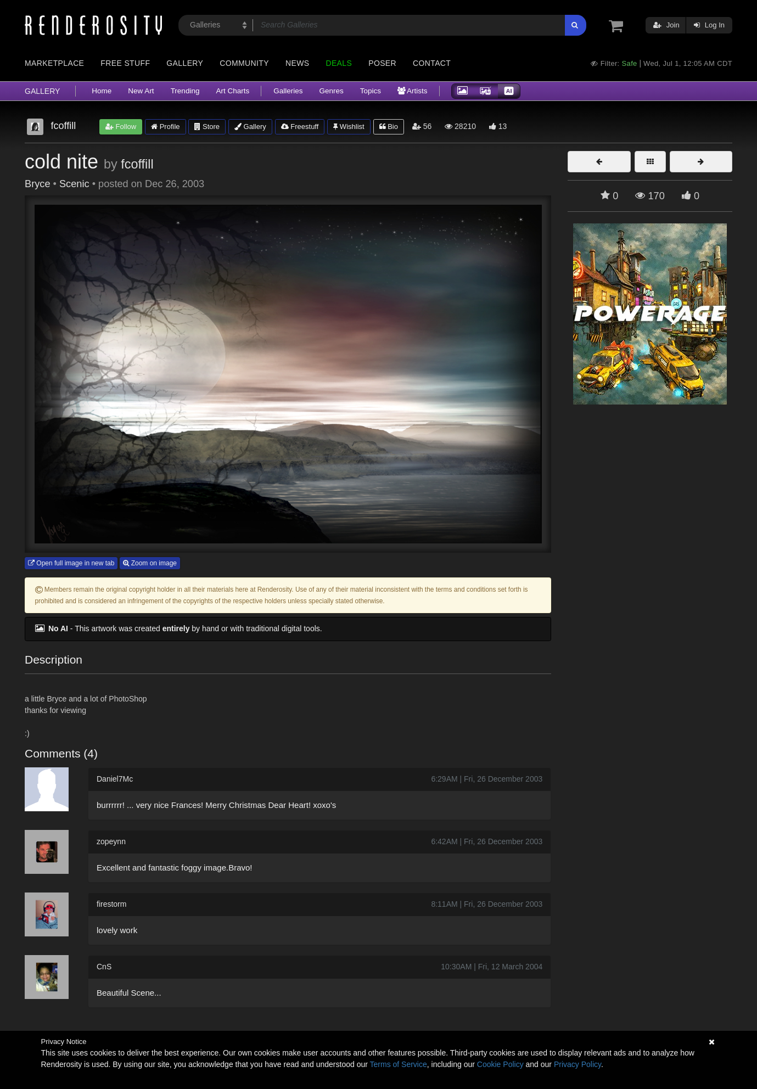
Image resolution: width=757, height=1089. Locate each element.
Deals (339, 63)
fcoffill (137, 164)
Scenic (74, 183)
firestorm (111, 904)
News (297, 63)
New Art (141, 91)
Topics (370, 91)
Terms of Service (398, 1064)
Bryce (38, 183)
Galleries (287, 91)
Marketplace (54, 63)
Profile (165, 126)
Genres (331, 91)
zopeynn (111, 841)
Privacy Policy (577, 1064)
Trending (185, 91)
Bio (388, 126)
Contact (432, 63)
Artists (412, 91)
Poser (382, 63)
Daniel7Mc (115, 778)
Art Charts (232, 91)
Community (244, 63)
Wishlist (348, 126)
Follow (120, 126)
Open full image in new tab (71, 563)
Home (101, 91)
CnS (104, 966)
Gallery (184, 63)
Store (207, 126)
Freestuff (300, 126)
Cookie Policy (500, 1064)
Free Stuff (125, 63)
